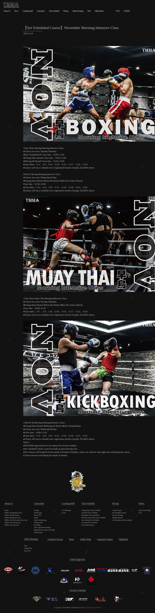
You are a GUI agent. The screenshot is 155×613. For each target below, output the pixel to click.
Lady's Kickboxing (40, 520)
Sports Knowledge (145, 510)
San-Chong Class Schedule (90, 520)
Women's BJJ (38, 523)
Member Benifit (117, 518)
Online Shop (85, 539)
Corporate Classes (105, 539)
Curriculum (41, 11)
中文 (118, 11)
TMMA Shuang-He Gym (12, 518)
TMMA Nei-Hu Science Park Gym (15, 520)
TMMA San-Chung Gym (12, 523)
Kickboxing (38, 513)
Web (25, 546)
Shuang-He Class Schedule (90, 515)
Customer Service (55, 539)
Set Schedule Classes (119, 513)
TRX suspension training (42, 527)
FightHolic (123, 539)
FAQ (140, 513)
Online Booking (77, 11)
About (6, 510)
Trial (88, 11)
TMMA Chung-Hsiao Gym (13, 513)
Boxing (36, 510)
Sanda (36, 518)
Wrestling (37, 525)
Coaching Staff (27, 11)
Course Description (88, 525)
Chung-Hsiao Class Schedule (91, 510)
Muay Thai (37, 515)
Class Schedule (54, 11)
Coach (64, 513)
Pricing (65, 11)
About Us (6, 11)
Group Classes (117, 510)
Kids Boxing (38, 532)
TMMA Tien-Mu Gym (11, 515)
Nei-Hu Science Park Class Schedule (94, 518)
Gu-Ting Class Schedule (89, 523)
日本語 (127, 11)
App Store (27, 551)
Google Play (28, 548)
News (16, 11)
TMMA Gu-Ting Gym (11, 525)
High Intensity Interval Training (44, 530)
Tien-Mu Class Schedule (90, 513)
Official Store (99, 11)
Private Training (117, 515)
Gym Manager (66, 510)
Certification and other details (122, 520)
